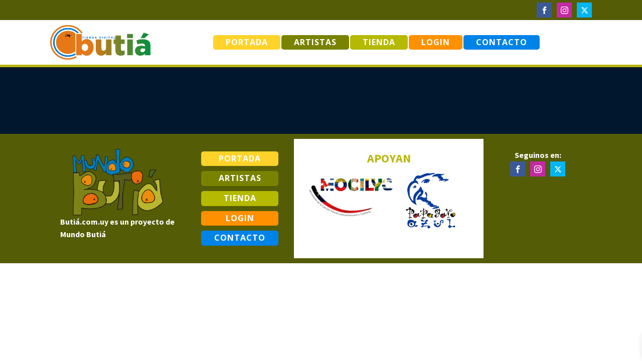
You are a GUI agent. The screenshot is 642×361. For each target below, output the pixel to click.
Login (435, 42)
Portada (247, 42)
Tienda (379, 42)
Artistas (315, 42)
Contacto (501, 42)
